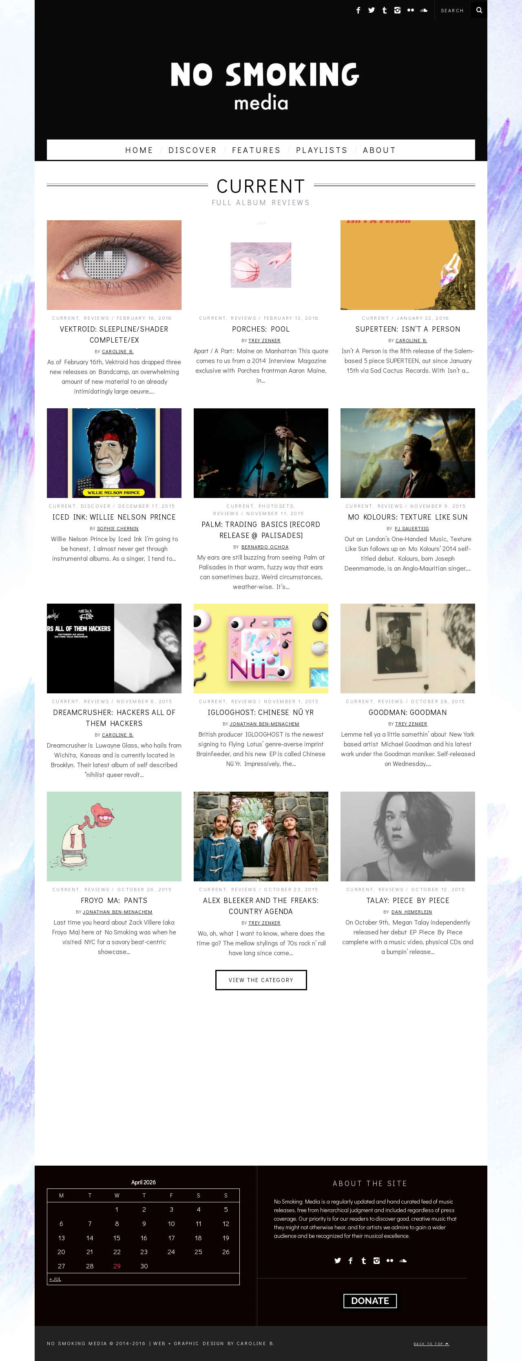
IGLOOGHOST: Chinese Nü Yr (261, 712)
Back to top (431, 1343)
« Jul (55, 1278)
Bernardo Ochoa (265, 546)
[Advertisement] (261, 1096)
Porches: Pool (261, 329)
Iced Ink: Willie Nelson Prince (114, 517)
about (380, 149)
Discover (96, 505)
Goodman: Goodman (408, 712)
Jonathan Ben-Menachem (264, 723)
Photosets (276, 505)
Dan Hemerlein (412, 911)
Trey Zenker (264, 340)
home (139, 149)
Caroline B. (118, 351)
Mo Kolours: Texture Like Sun (408, 517)
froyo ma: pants (114, 900)
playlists (322, 149)
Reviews (97, 317)
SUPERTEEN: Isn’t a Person (407, 329)
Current (65, 317)
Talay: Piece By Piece (407, 900)
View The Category (261, 980)
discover (192, 149)
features (256, 149)
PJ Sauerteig (412, 528)
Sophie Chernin (118, 528)
